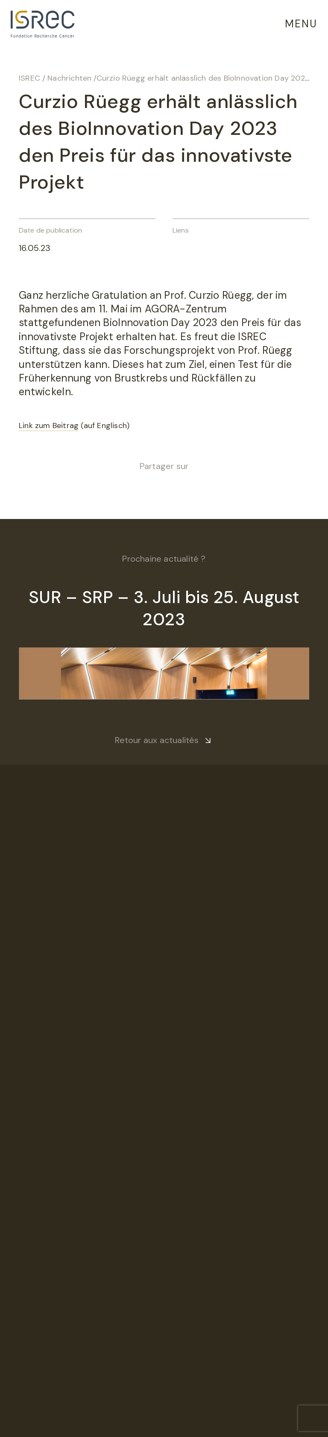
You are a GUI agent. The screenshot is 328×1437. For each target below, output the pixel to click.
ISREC (29, 78)
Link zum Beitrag (49, 425)
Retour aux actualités (157, 740)
